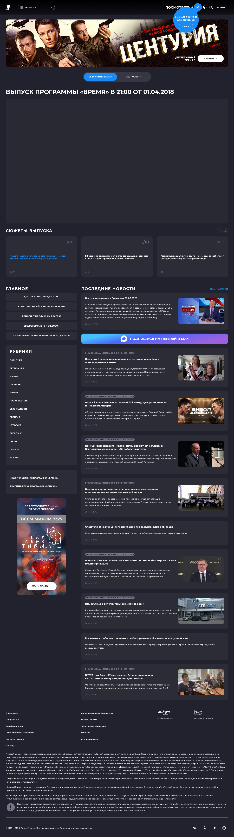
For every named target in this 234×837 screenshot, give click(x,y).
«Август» (63, 770)
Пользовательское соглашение (97, 713)
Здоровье (16, 433)
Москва (14, 457)
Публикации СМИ (89, 739)
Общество (16, 384)
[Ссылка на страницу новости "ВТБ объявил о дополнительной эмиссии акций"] (154, 610)
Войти (221, 7)
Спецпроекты (12, 720)
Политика (16, 360)
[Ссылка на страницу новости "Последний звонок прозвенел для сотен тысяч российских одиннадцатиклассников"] (154, 367)
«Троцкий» (149, 770)
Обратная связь (89, 720)
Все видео (11, 746)
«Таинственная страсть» (195, 770)
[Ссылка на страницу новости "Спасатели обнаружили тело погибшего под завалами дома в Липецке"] (154, 533)
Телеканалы (169, 799)
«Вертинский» (175, 770)
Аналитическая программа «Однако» (33, 486)
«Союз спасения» (108, 770)
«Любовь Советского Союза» (84, 770)
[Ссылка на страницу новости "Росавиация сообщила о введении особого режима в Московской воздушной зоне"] (154, 646)
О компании (12, 713)
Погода (14, 449)
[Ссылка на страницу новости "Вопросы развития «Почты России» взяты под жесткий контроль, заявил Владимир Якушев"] (154, 569)
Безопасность (19, 409)
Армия (14, 392)
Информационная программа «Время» (34, 478)
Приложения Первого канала (21, 733)
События (85, 733)
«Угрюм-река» (125, 770)
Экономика (17, 368)
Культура (15, 425)
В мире (14, 376)
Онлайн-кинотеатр (15, 726)
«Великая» (161, 770)
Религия (15, 417)
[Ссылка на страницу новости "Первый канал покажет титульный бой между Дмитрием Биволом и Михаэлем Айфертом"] (154, 411)
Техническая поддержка (93, 726)
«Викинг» (138, 770)
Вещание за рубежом (203, 714)
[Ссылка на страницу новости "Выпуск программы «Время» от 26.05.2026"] (154, 311)
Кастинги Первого (15, 739)
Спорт (13, 441)
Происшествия (19, 400)
